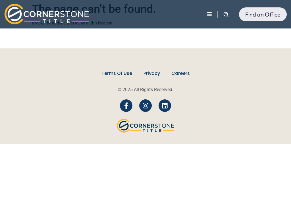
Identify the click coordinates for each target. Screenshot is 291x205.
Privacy (152, 73)
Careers (180, 73)
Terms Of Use (116, 73)
